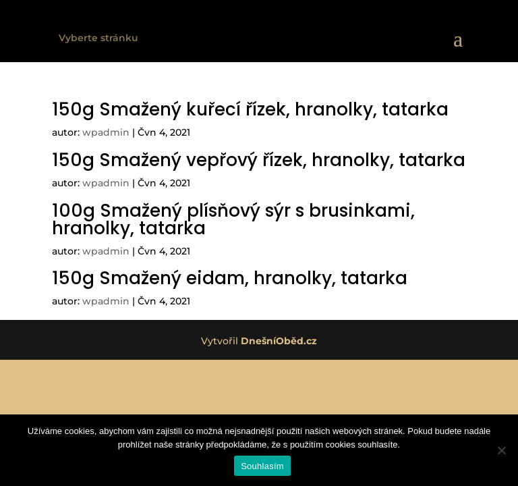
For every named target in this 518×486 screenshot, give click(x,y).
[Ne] (501, 450)
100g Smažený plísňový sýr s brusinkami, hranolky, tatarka (233, 219)
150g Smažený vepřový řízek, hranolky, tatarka (258, 160)
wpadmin (106, 132)
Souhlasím (262, 466)
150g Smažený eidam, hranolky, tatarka (229, 278)
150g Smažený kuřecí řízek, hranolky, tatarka (250, 109)
